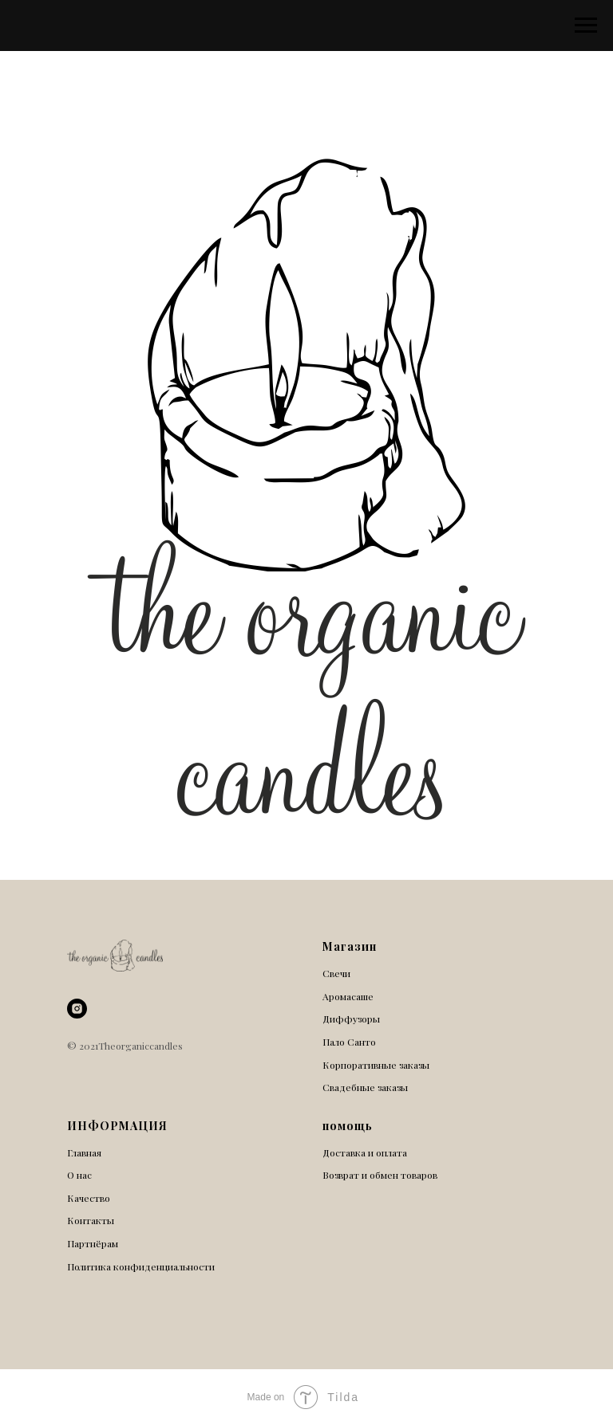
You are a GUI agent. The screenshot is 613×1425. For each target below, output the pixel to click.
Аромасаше (348, 996)
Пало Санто (349, 1041)
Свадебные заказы (365, 1087)
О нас (79, 1174)
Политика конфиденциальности (141, 1266)
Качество (88, 1197)
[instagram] (77, 1009)
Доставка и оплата (364, 1152)
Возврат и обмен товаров (379, 1174)
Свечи (336, 973)
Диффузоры (351, 1018)
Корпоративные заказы (375, 1064)
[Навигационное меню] (586, 25)
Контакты (90, 1220)
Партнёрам (92, 1243)
